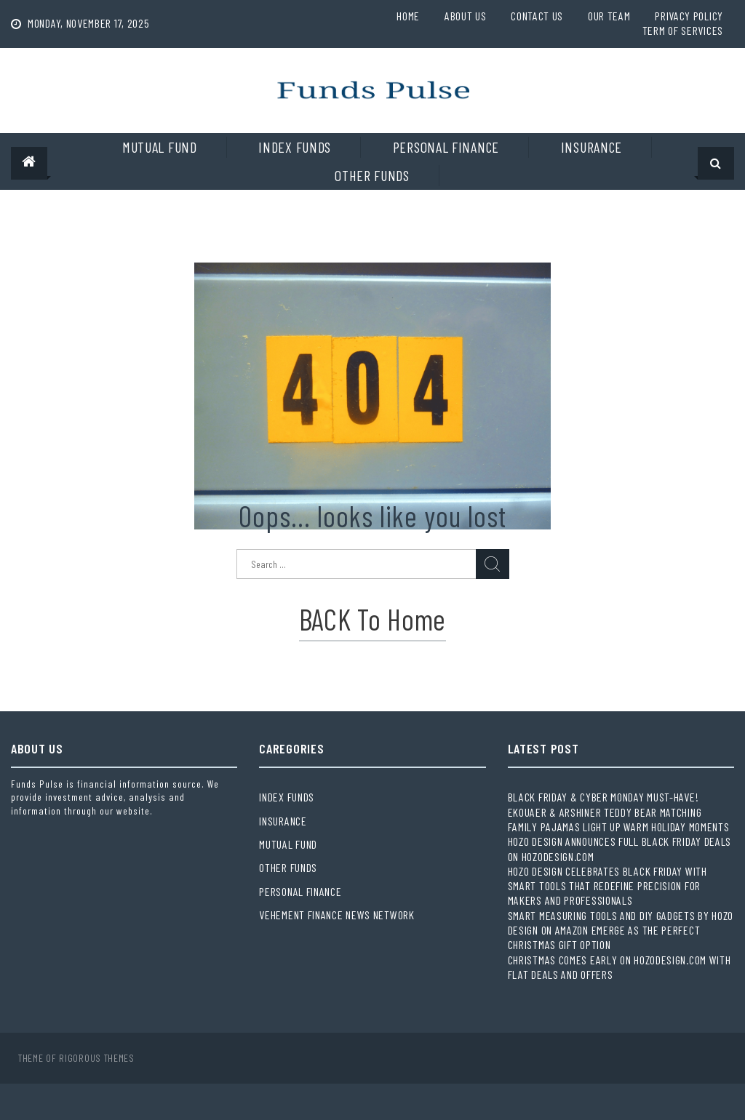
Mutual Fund (159, 147)
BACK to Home (372, 618)
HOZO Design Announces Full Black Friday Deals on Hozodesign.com (620, 848)
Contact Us (537, 16)
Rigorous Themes (97, 1058)
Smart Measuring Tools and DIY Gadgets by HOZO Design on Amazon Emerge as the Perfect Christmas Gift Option (621, 930)
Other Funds (372, 175)
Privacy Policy (689, 16)
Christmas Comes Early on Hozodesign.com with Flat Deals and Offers (619, 967)
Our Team (609, 16)
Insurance (591, 147)
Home (408, 16)
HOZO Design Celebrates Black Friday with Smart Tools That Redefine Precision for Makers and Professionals (607, 886)
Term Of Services (682, 30)
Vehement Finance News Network (336, 914)
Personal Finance (446, 147)
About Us (466, 16)
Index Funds (294, 147)
